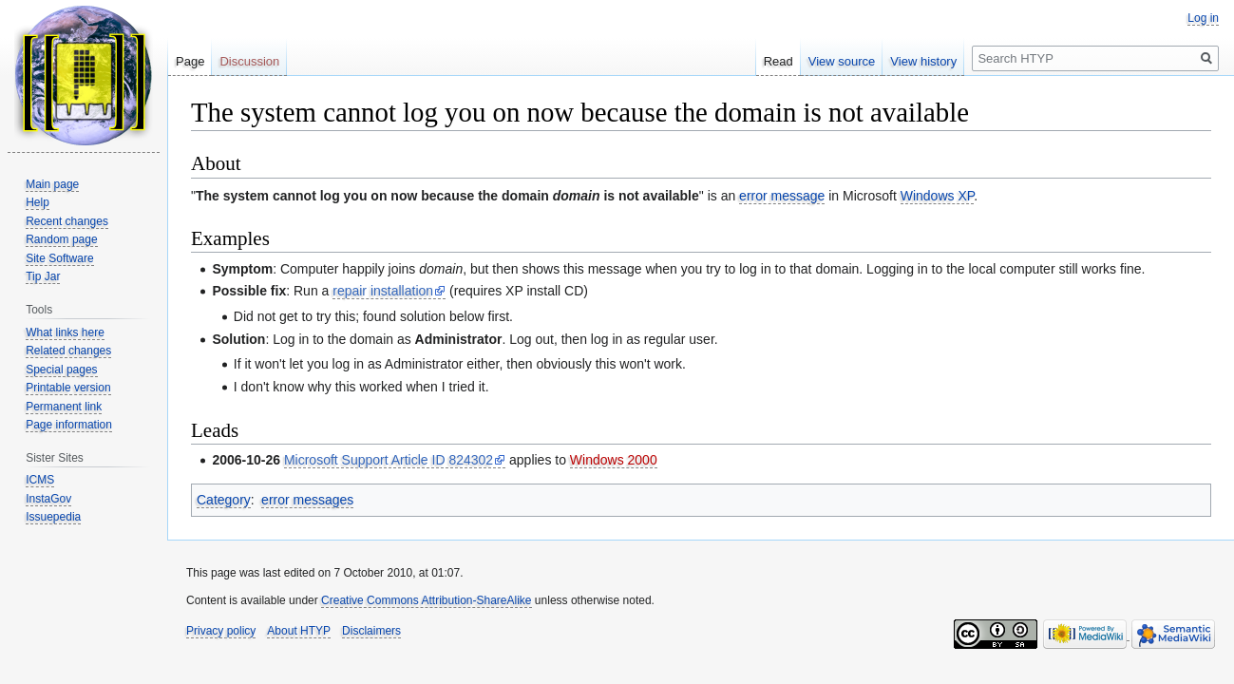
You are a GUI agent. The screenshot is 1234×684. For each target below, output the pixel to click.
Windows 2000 (613, 459)
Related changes (68, 350)
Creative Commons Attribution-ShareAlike (426, 600)
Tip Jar (43, 276)
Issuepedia (53, 516)
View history (923, 61)
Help (37, 202)
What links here (65, 332)
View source (842, 61)
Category (224, 499)
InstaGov (48, 498)
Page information (69, 424)
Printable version (68, 387)
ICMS (40, 479)
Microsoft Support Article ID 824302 (388, 459)
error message (782, 195)
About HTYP (299, 630)
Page (190, 61)
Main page (52, 184)
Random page (61, 239)
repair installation (382, 290)
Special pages (61, 369)
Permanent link (64, 406)
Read (778, 61)
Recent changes (67, 221)
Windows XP (938, 195)
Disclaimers (371, 630)
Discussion (249, 61)
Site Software (59, 258)
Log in (1203, 18)
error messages (307, 499)
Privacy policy (221, 630)
